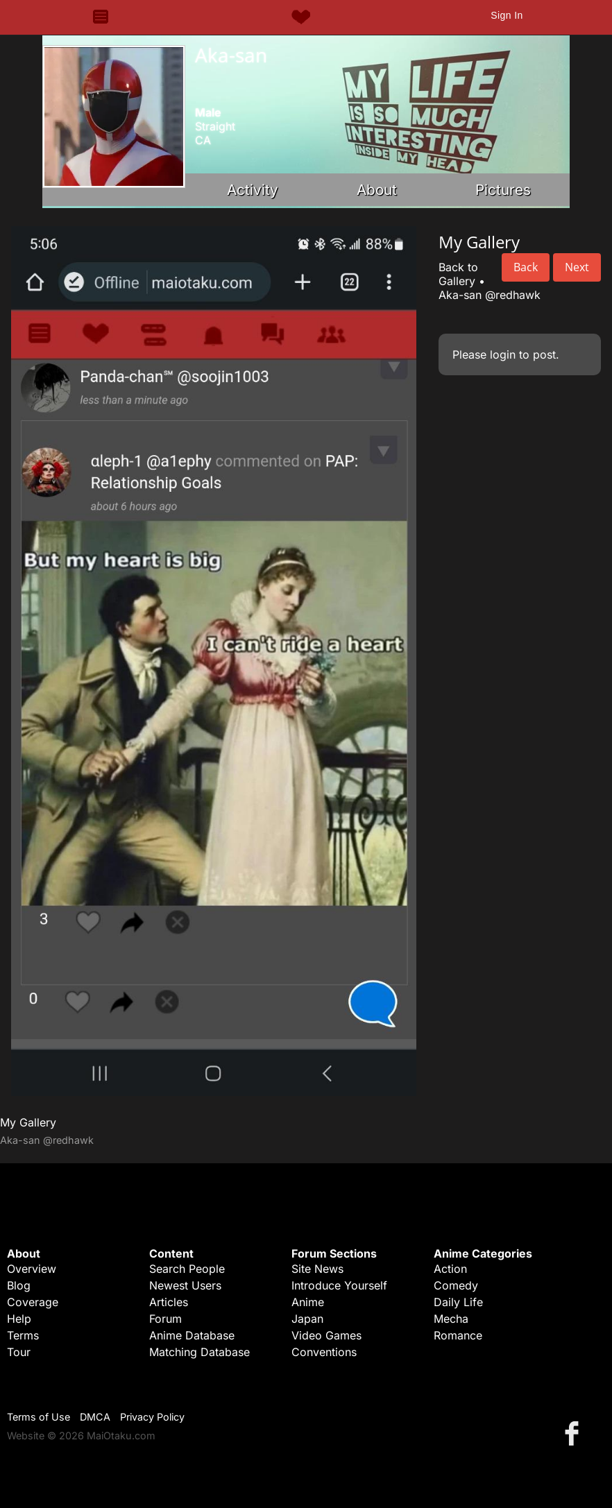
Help (19, 1319)
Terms (23, 1335)
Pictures (503, 189)
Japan (307, 1319)
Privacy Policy (152, 1417)
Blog (19, 1285)
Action (450, 1269)
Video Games (326, 1335)
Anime (307, 1302)
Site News (317, 1269)
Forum (165, 1319)
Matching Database (199, 1352)
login (503, 354)
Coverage (32, 1302)
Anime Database (192, 1335)
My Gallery (28, 1122)
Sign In (506, 15)
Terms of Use (38, 1417)
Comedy (456, 1285)
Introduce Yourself (339, 1285)
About (377, 189)
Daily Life (458, 1302)
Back (525, 267)
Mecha (451, 1319)
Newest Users (185, 1285)
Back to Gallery (458, 274)
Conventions (324, 1352)
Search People (187, 1269)
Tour (19, 1352)
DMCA (95, 1417)
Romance (458, 1335)
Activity (252, 189)
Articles (168, 1302)
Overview (31, 1269)
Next (577, 267)
